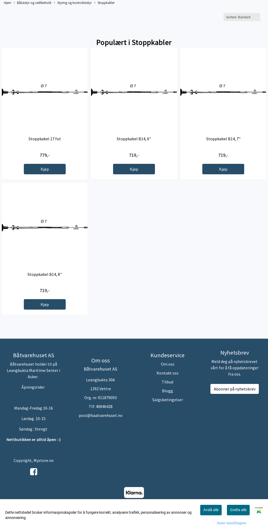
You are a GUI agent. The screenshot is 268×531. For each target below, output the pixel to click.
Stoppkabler (104, 3)
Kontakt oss (167, 373)
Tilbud (167, 381)
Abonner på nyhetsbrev (234, 389)
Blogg (167, 390)
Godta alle (238, 510)
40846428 (104, 406)
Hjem (7, 3)
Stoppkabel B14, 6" (134, 138)
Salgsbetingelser (167, 399)
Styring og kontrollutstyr (73, 3)
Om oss (167, 364)
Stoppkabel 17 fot (45, 138)
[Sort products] (242, 17)
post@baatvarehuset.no (100, 415)
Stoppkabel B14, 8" (44, 274)
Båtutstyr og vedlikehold (32, 3)
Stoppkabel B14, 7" (223, 138)
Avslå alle (211, 510)
